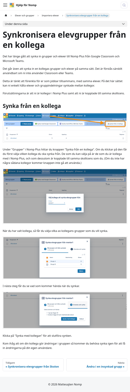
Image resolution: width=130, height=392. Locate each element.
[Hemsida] (6, 15)
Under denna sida (16, 24)
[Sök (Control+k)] (124, 5)
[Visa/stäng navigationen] (5, 5)
